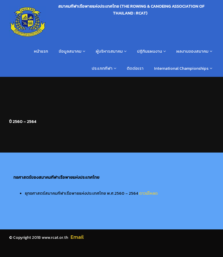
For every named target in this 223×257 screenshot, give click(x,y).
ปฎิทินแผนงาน (149, 51)
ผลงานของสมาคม (192, 51)
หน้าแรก (41, 51)
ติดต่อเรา (135, 68)
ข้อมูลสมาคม (70, 51)
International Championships (181, 68)
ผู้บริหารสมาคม (109, 51)
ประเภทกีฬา (102, 68)
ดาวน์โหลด (148, 193)
